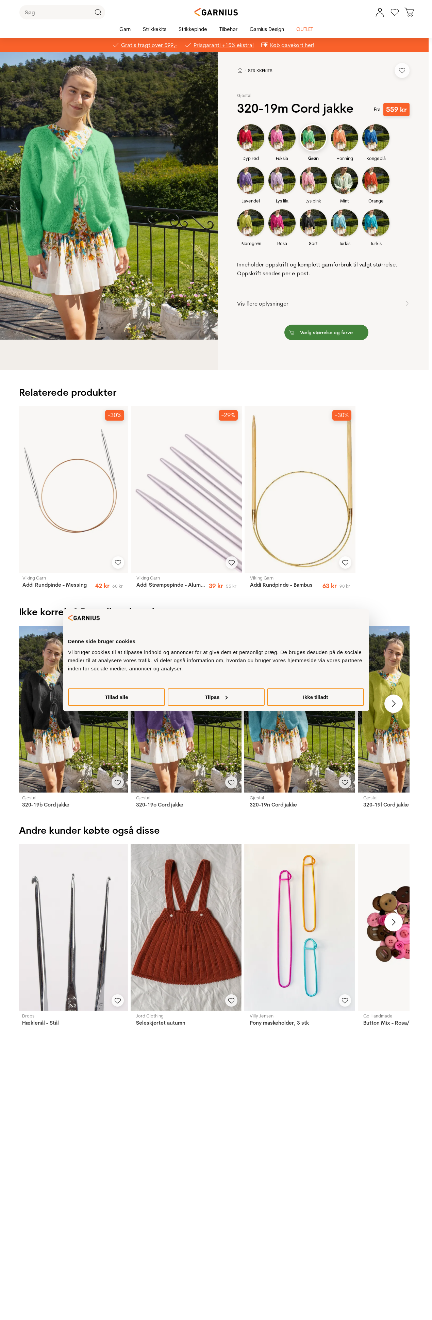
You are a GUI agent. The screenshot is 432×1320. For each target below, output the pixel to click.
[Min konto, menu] (379, 12)
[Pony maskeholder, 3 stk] (299, 927)
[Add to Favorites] (402, 70)
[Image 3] (116, 328)
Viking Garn (34, 578)
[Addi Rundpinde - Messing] (72, 489)
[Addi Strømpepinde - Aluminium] (186, 489)
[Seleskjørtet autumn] (186, 927)
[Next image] (393, 704)
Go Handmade (378, 1015)
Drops (28, 1015)
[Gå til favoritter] (394, 12)
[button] (114, 196)
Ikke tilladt (315, 697)
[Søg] (62, 12)
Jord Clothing (150, 1015)
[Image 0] (102, 328)
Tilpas (216, 697)
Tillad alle (116, 697)
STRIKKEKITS (260, 70)
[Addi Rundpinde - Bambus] (300, 489)
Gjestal (244, 95)
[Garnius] (216, 12)
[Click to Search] (97, 12)
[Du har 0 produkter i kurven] (409, 12)
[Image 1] (106, 328)
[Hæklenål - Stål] (72, 927)
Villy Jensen (261, 1015)
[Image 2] (111, 328)
